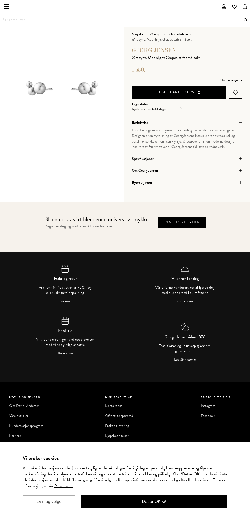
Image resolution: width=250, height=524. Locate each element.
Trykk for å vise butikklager (149, 108)
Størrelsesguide (231, 80)
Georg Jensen (154, 50)
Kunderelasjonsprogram (26, 426)
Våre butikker (18, 416)
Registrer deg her (181, 222)
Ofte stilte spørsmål (119, 416)
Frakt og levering (117, 426)
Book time (65, 353)
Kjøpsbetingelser (117, 436)
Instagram (208, 406)
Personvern (63, 486)
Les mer (65, 301)
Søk (245, 20)
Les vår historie (185, 359)
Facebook (208, 416)
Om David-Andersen (24, 406)
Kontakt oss (185, 301)
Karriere (15, 436)
